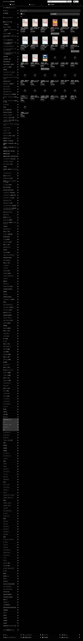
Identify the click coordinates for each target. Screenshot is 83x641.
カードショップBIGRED (9, 1)
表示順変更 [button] (53, 14)
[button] (70, 4)
